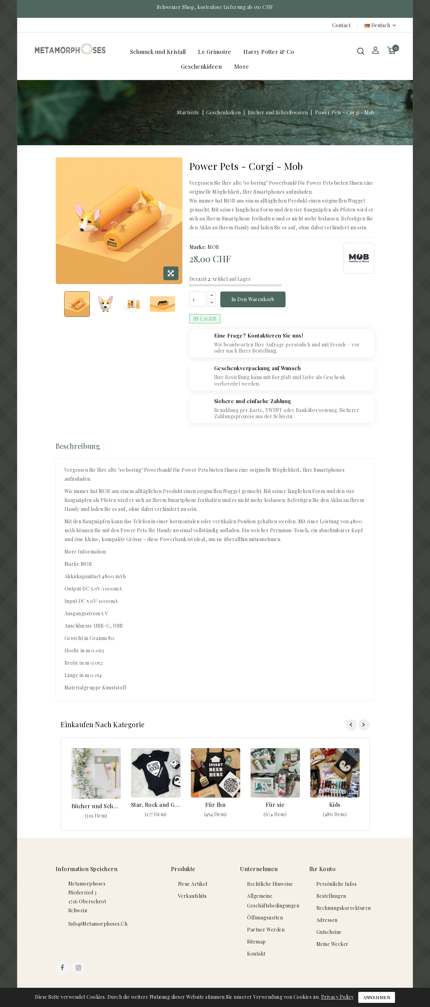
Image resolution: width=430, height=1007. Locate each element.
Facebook (63, 968)
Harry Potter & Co (268, 51)
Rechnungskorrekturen (343, 908)
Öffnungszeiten (265, 917)
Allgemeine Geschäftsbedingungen (273, 901)
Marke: (198, 247)
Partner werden (265, 929)
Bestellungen (331, 896)
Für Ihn (215, 804)
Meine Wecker (332, 944)
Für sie (275, 804)
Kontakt (256, 953)
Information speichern (87, 868)
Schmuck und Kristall (158, 51)
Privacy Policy (337, 997)
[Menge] (197, 299)
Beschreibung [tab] (78, 445)
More (241, 66)
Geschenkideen (201, 66)
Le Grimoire (214, 51)
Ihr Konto (322, 868)
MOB (213, 247)
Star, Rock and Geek (156, 804)
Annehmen (376, 997)
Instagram (79, 968)
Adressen (327, 920)
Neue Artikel (192, 884)
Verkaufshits (192, 896)
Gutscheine (329, 932)
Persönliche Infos (336, 884)
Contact (341, 25)
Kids (335, 804)
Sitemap (256, 941)
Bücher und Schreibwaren (96, 806)
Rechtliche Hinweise (270, 884)
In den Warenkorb (253, 299)
